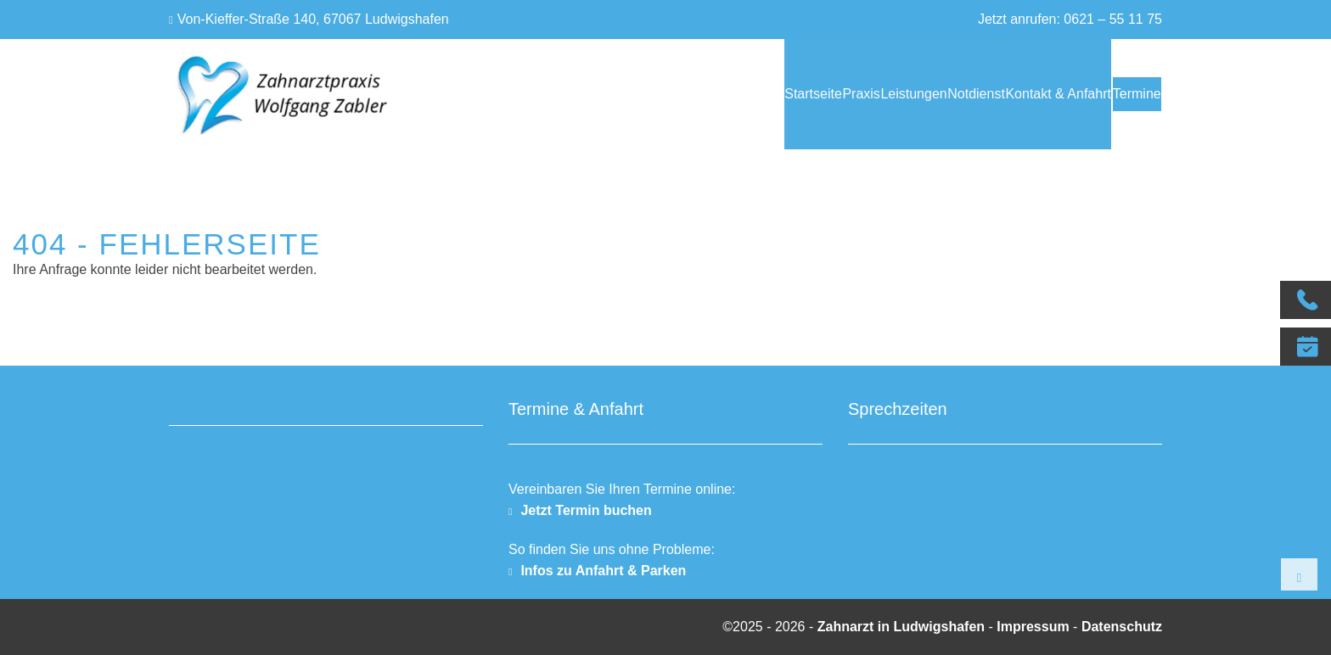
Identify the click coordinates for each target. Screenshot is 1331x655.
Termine (1125, 94)
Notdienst (906, 94)
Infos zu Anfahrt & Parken (603, 570)
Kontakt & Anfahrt (1011, 94)
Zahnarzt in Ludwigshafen (903, 626)
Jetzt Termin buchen (585, 510)
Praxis (743, 94)
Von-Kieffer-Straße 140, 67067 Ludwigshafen (313, 19)
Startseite (673, 94)
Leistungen (820, 94)
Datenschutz (1121, 626)
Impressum (1033, 626)
